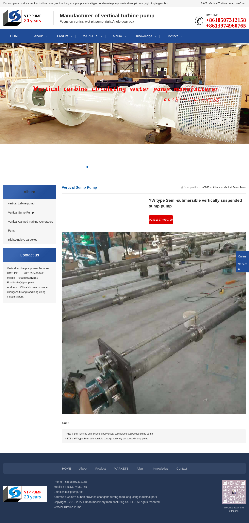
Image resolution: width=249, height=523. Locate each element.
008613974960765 (161, 219)
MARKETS (90, 36)
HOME (15, 36)
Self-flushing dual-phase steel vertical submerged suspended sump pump (113, 433)
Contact (172, 36)
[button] (87, 167)
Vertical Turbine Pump (67, 507)
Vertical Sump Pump (235, 187)
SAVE (204, 3)
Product (62, 36)
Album (117, 36)
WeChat (240, 3)
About (38, 36)
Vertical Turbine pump (221, 3)
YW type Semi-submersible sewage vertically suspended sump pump (111, 438)
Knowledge (144, 36)
